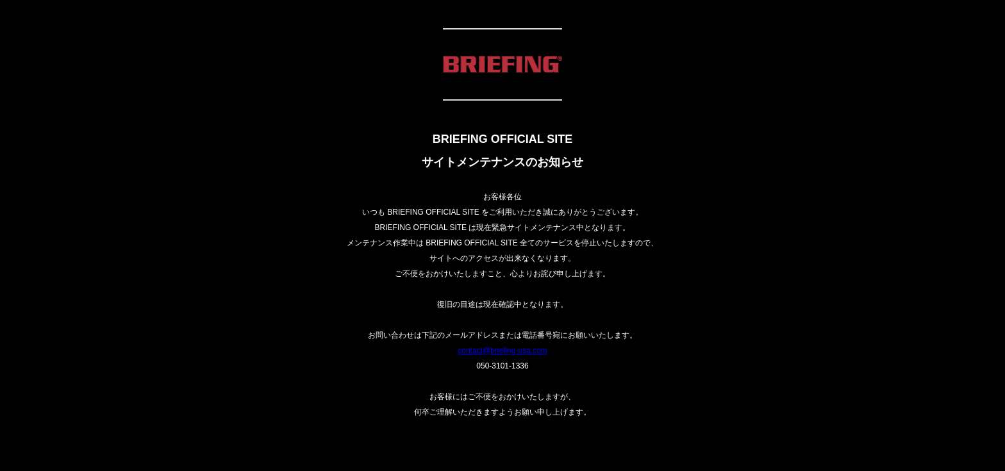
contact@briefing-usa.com (502, 350)
